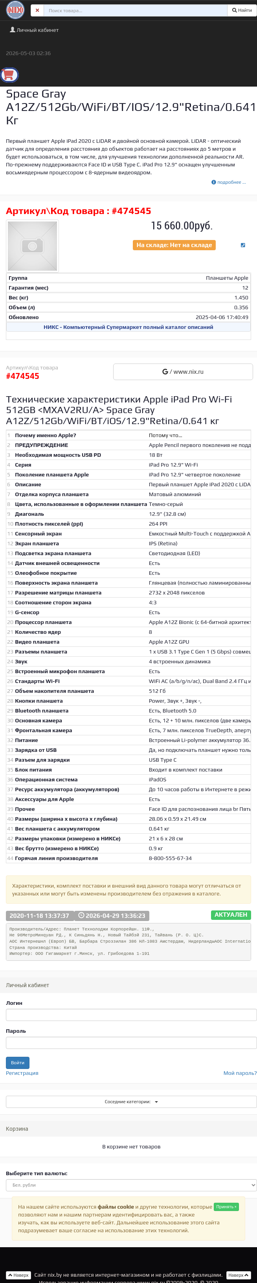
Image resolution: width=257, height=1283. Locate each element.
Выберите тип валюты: (36, 1173)
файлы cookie (116, 1207)
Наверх (239, 1275)
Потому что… (165, 435)
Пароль (16, 1031)
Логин (14, 1003)
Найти (242, 10)
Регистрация (22, 1073)
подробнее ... (228, 182)
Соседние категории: (131, 1101)
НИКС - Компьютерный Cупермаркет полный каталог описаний (128, 327)
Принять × (226, 1206)
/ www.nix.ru (183, 371)
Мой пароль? (240, 1073)
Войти (17, 1062)
